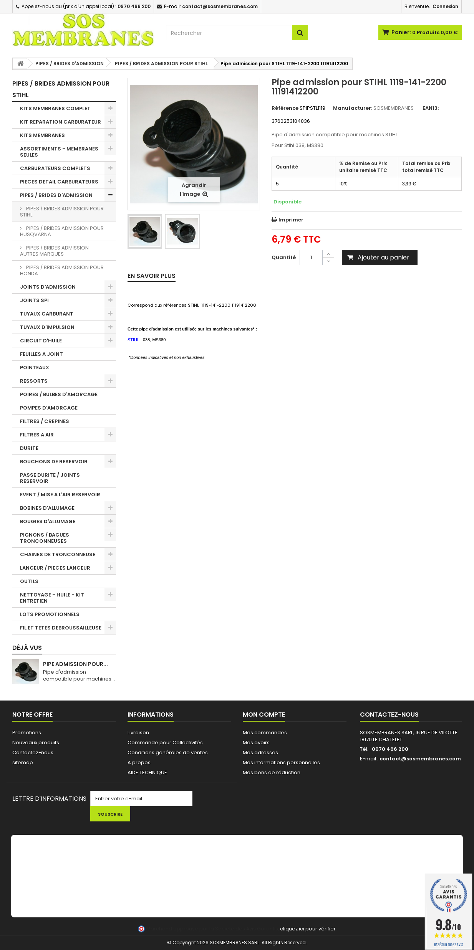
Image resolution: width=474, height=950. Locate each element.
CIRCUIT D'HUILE (41, 340)
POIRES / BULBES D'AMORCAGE (59, 394)
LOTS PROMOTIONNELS (50, 614)
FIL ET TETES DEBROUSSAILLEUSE (60, 627)
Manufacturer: (352, 108)
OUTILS (29, 581)
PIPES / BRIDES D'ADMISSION (56, 195)
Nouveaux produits (35, 742)
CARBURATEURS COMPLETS (55, 168)
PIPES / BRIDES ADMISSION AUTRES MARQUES (54, 251)
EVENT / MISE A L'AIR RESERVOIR (60, 494)
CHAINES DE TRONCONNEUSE (57, 554)
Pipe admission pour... (75, 664)
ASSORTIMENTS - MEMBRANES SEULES (59, 152)
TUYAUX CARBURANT (46, 313)
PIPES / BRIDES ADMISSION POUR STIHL (62, 211)
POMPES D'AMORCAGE (49, 407)
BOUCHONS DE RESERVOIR (54, 461)
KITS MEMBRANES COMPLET (55, 108)
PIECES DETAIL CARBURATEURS (59, 181)
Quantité (284, 257)
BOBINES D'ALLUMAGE (47, 508)
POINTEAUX (34, 367)
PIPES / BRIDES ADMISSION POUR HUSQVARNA (62, 231)
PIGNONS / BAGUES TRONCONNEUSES (44, 538)
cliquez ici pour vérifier (308, 928)
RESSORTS (34, 381)
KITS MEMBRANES (42, 135)
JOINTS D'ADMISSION (48, 287)
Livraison (138, 732)
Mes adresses (260, 752)
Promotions (26, 732)
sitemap (22, 762)
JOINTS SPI (34, 300)
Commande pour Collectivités (165, 742)
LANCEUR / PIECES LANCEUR (55, 568)
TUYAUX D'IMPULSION (47, 327)
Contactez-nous (32, 752)
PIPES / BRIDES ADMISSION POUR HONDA (62, 270)
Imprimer (290, 219)
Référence (285, 108)
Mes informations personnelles (281, 762)
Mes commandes (265, 732)
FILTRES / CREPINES (44, 421)
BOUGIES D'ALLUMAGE (47, 521)
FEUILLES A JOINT (41, 354)
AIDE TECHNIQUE (147, 772)
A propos (139, 762)
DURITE (29, 448)
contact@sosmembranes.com (420, 758)
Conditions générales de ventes (168, 752)
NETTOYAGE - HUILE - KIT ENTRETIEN (52, 598)
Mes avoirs (256, 742)
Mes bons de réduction (271, 772)
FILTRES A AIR (37, 434)
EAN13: (431, 108)
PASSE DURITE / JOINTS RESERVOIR (50, 478)
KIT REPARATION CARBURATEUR (60, 122)
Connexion (445, 6)
